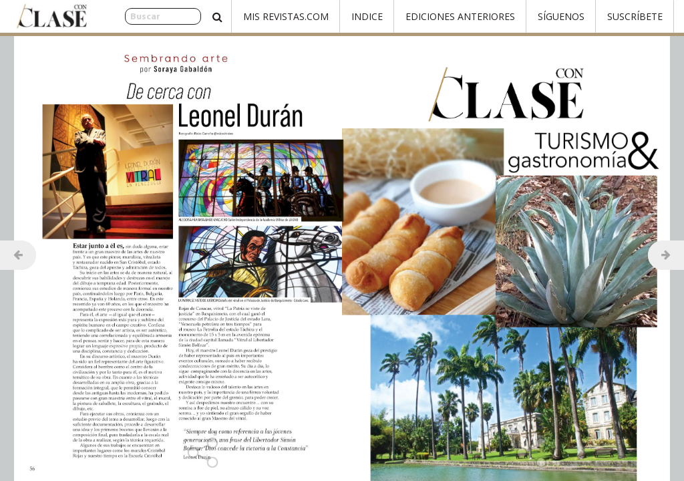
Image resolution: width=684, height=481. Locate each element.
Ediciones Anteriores (460, 16)
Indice (367, 16)
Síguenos (561, 16)
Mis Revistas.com (286, 16)
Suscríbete (635, 16)
